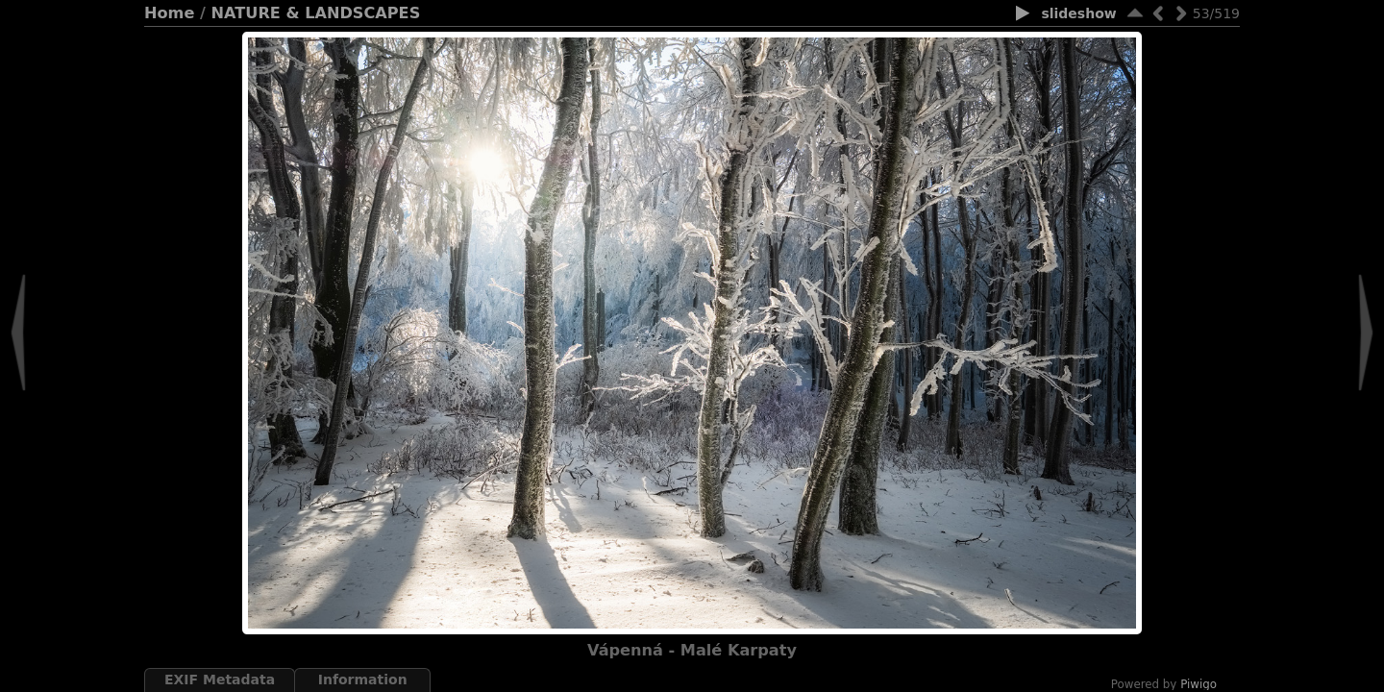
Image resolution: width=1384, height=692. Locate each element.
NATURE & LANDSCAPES (316, 13)
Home (169, 13)
